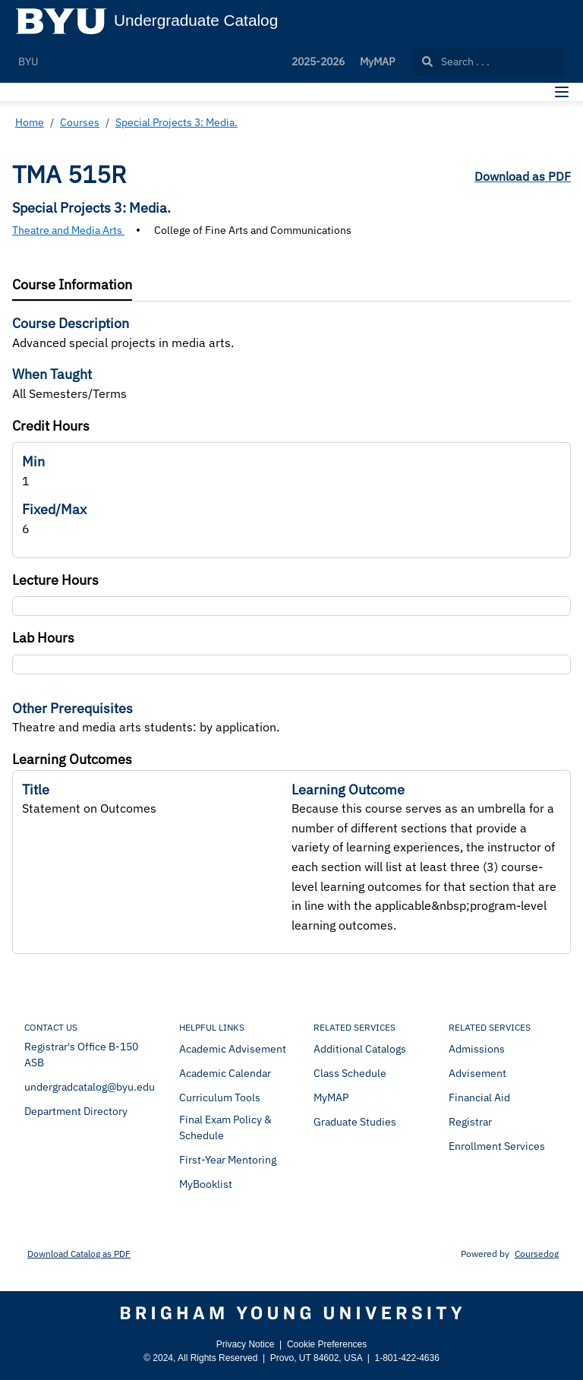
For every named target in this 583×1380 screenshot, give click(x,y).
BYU (28, 61)
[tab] (72, 285)
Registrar (470, 1122)
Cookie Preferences (327, 1344)
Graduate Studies (355, 1122)
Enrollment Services (497, 1146)
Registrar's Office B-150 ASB (81, 1054)
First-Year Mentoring (227, 1160)
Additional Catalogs (360, 1049)
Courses (79, 122)
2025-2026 (318, 61)
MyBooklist (205, 1184)
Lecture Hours (55, 580)
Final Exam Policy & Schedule (225, 1127)
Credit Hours (51, 425)
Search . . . (456, 61)
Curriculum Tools (219, 1097)
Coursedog (537, 1253)
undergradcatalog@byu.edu (89, 1087)
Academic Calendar (225, 1073)
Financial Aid (479, 1097)
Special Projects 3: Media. (176, 122)
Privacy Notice (245, 1344)
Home (29, 122)
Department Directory (76, 1111)
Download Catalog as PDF (79, 1253)
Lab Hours (43, 637)
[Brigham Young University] (291, 1313)
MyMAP (377, 61)
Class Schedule (350, 1073)
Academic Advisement (232, 1049)
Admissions (477, 1049)
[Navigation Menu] (562, 92)
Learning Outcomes (72, 759)
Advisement (477, 1073)
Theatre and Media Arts (68, 230)
